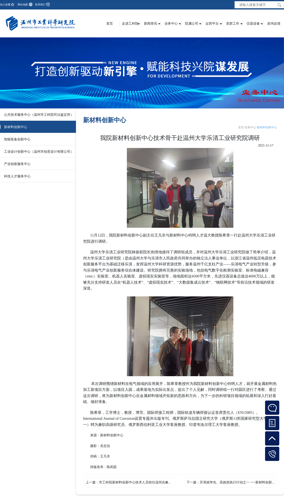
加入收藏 (5, 4)
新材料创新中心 (15, 127)
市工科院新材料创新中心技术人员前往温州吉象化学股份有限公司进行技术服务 (157, 482)
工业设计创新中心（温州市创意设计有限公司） (39, 151)
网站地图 (23, 4)
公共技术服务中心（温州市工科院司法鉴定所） (39, 114)
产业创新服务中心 (17, 164)
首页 (109, 23)
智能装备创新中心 (17, 139)
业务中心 (250, 127)
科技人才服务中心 (17, 176)
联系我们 (40, 4)
